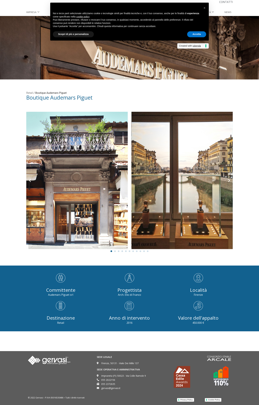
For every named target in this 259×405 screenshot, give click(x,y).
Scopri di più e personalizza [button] (73, 34)
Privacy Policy (186, 400)
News (227, 12)
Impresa (33, 12)
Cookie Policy (214, 400)
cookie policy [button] (82, 16)
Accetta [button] (196, 34)
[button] (30, 180)
